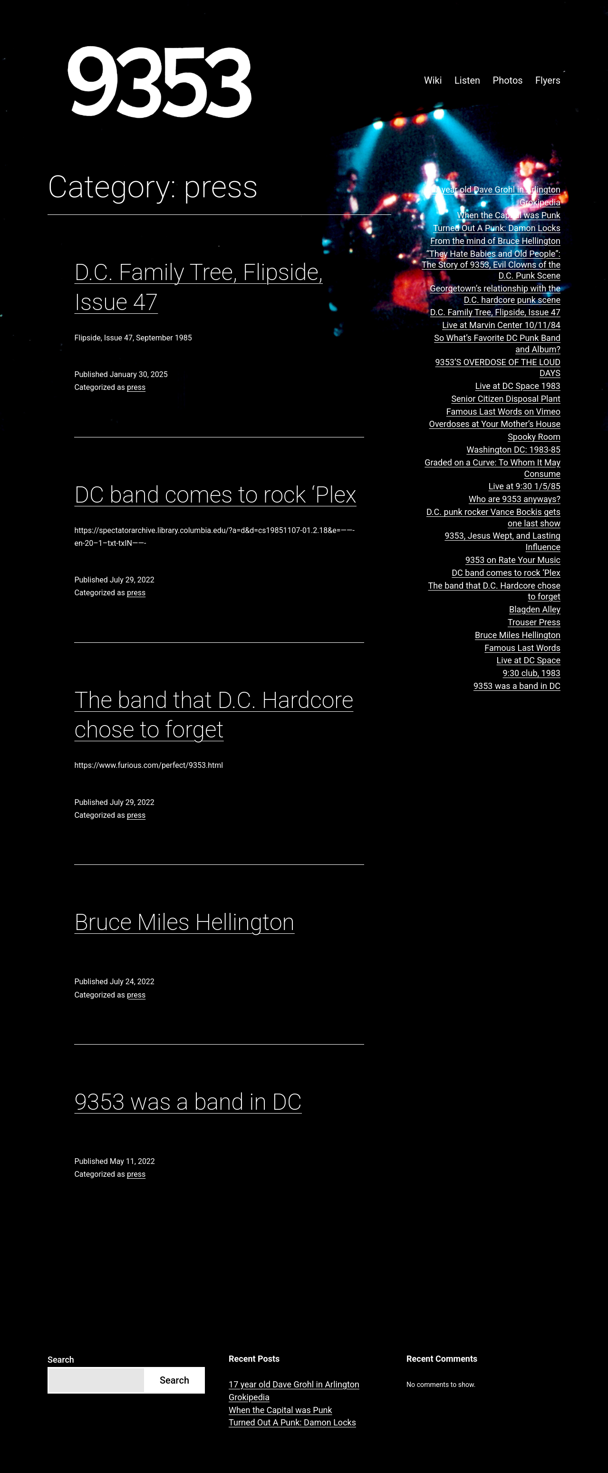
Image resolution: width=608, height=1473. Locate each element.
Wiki (433, 80)
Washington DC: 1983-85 (513, 450)
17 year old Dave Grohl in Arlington (495, 189)
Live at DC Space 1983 (517, 386)
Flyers (547, 80)
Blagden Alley (534, 609)
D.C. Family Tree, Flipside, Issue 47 (495, 312)
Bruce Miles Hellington (184, 922)
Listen (467, 80)
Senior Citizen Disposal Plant (505, 399)
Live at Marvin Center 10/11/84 (501, 325)
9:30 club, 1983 (531, 673)
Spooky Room (534, 437)
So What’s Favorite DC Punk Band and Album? (497, 343)
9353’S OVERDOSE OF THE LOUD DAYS (497, 367)
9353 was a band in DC (188, 1101)
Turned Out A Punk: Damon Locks (496, 228)
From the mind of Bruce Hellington (495, 241)
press (136, 387)
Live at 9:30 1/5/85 (524, 486)
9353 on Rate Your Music (512, 560)
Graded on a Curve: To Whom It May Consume (492, 467)
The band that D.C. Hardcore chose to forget (494, 591)
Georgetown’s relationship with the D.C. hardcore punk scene (495, 293)
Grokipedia (540, 202)
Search (61, 1360)
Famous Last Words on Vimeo (503, 412)
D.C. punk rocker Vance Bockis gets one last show (493, 517)
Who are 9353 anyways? (514, 499)
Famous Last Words (522, 648)
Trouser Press (534, 622)
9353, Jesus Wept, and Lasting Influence (502, 541)
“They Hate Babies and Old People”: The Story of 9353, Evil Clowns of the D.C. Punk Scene (491, 265)
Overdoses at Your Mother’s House (494, 424)
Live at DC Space (528, 660)
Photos (508, 80)
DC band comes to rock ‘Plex (215, 494)
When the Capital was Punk (508, 215)
